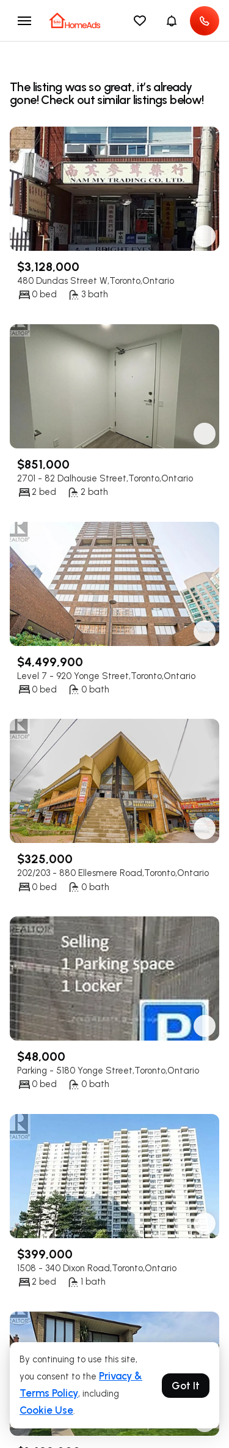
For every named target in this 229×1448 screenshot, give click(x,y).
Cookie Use (46, 1410)
